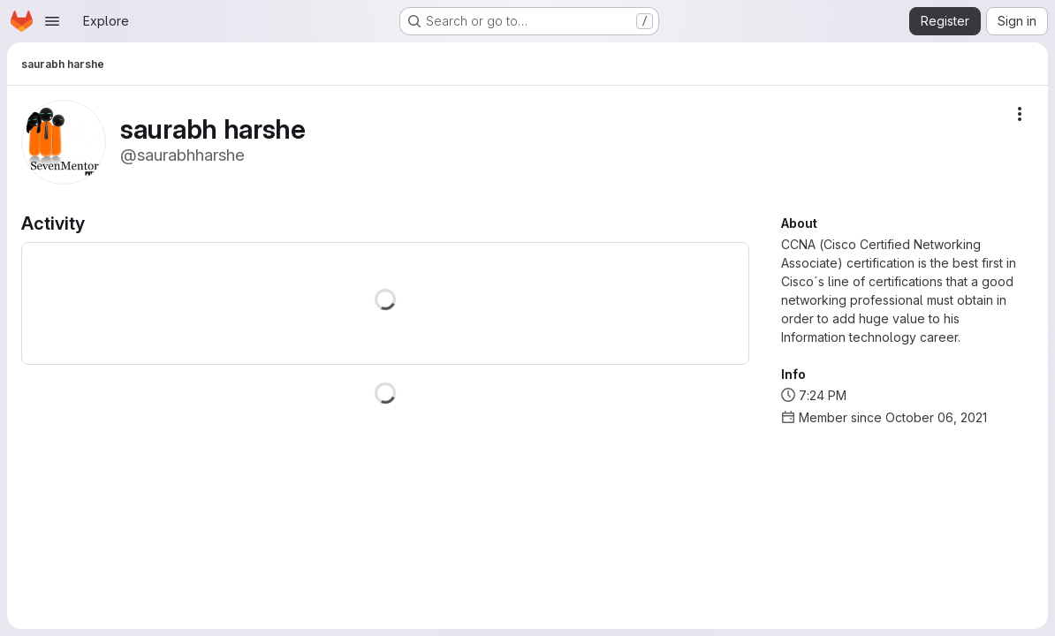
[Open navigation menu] (52, 21)
